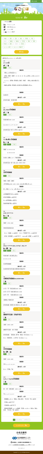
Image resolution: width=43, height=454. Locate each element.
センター (21, 444)
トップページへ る (21, 425)
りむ (21, 51)
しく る (21, 104)
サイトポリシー (21, 448)
